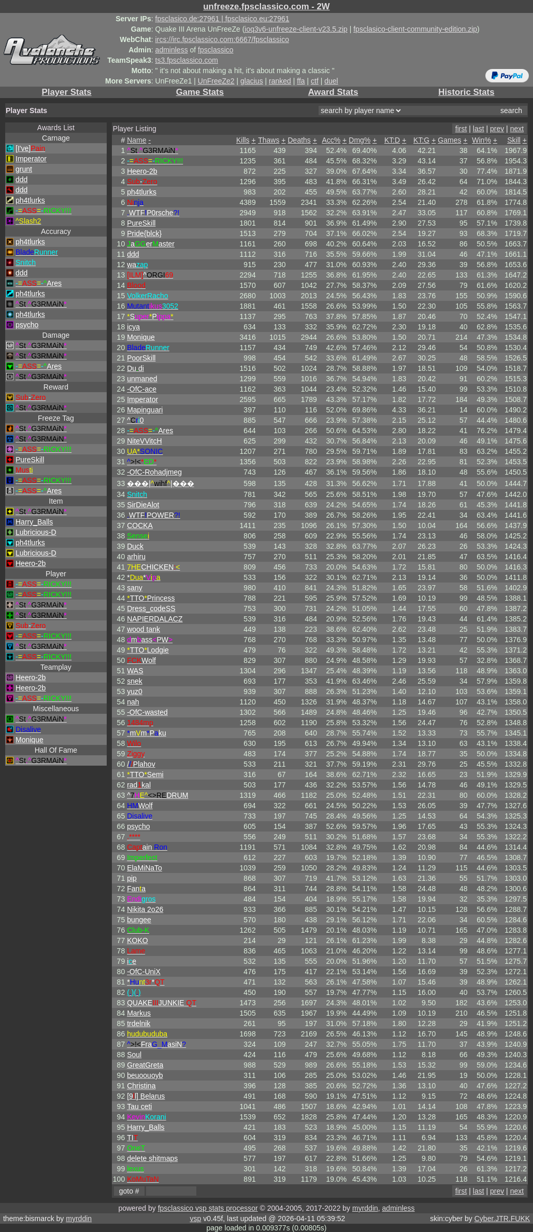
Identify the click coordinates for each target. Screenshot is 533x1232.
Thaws (268, 140)
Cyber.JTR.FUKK (502, 1218)
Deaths (298, 140)
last (478, 128)
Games (449, 140)
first (461, 128)
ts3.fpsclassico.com (186, 60)
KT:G (421, 140)
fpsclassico (215, 50)
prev (497, 128)
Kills (243, 140)
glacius (251, 81)
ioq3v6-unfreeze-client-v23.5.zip (295, 29)
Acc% (331, 140)
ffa (301, 81)
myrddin (365, 1208)
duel (331, 81)
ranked (280, 81)
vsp (195, 1218)
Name (136, 140)
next (517, 128)
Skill (514, 140)
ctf (315, 81)
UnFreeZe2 (216, 81)
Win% (481, 140)
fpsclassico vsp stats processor (208, 1208)
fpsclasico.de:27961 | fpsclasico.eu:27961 (222, 19)
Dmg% (359, 140)
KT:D (392, 140)
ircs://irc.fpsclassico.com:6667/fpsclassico (222, 39)
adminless (171, 50)
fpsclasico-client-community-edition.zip (415, 29)
